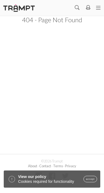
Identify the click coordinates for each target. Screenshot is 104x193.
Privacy (70, 166)
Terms (58, 166)
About (32, 166)
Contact (45, 166)
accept (90, 179)
